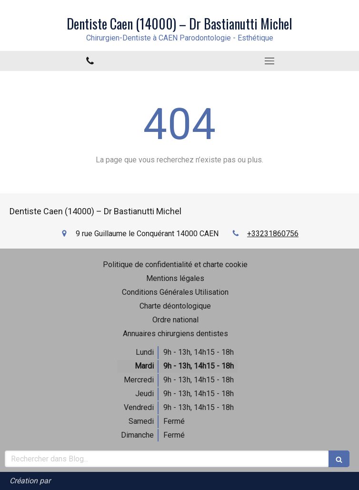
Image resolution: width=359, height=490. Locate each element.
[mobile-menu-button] (269, 60)
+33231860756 (273, 233)
